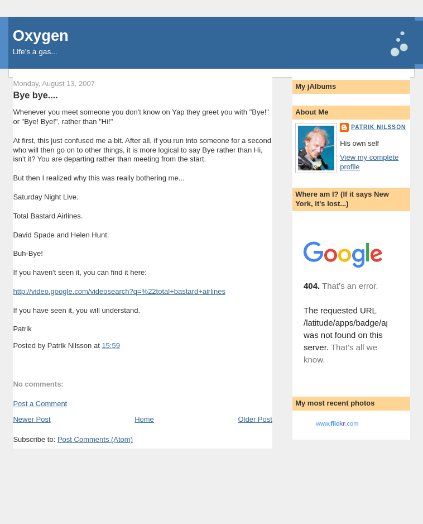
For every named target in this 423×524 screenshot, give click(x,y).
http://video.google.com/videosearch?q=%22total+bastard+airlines (119, 291)
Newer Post (31, 419)
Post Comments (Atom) (95, 439)
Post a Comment (40, 403)
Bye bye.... (35, 95)
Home (144, 419)
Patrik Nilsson (378, 127)
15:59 (111, 345)
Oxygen (41, 35)
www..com (337, 423)
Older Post (255, 419)
